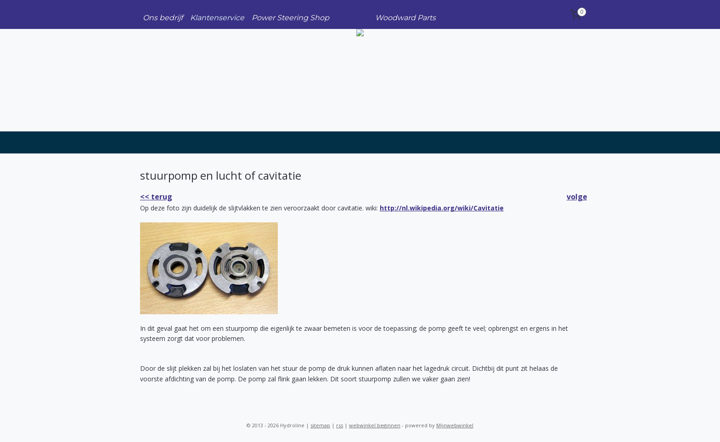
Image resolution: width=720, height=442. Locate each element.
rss (339, 425)
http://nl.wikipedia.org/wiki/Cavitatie (442, 208)
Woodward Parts (405, 17)
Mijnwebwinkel (454, 425)
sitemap (320, 425)
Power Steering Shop (290, 17)
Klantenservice (217, 17)
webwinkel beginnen (374, 425)
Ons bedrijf (163, 17)
